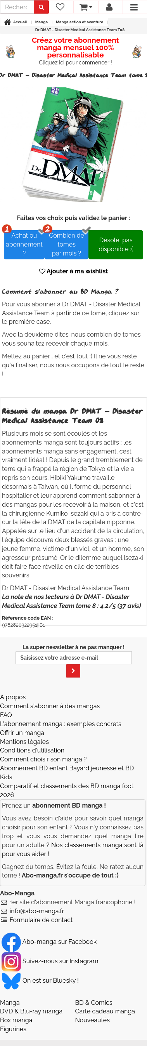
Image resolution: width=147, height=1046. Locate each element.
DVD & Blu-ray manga (31, 1011)
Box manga (16, 1020)
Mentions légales (24, 741)
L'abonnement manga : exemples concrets (60, 724)
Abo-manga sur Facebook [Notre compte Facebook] (49, 941)
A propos (13, 697)
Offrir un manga (22, 733)
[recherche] (17, 7)
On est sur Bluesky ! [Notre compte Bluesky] (40, 980)
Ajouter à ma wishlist (73, 271)
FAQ (6, 715)
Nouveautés (92, 1020)
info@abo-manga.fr (37, 911)
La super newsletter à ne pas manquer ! (74, 661)
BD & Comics (93, 1002)
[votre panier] (85, 7)
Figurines (13, 1029)
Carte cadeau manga (105, 1011)
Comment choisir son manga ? (43, 759)
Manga (10, 1002)
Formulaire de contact (41, 920)
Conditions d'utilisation (32, 750)
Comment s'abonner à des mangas (50, 706)
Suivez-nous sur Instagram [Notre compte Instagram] (50, 961)
